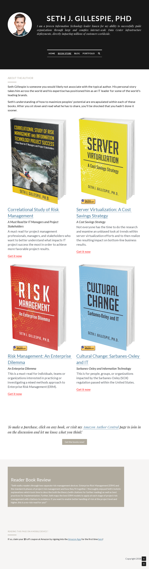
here (100, 539)
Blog (77, 53)
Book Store (64, 53)
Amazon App (74, 539)
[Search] (99, 53)
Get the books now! (74, 441)
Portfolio (89, 53)
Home (52, 53)
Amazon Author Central (101, 427)
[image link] (40, 160)
